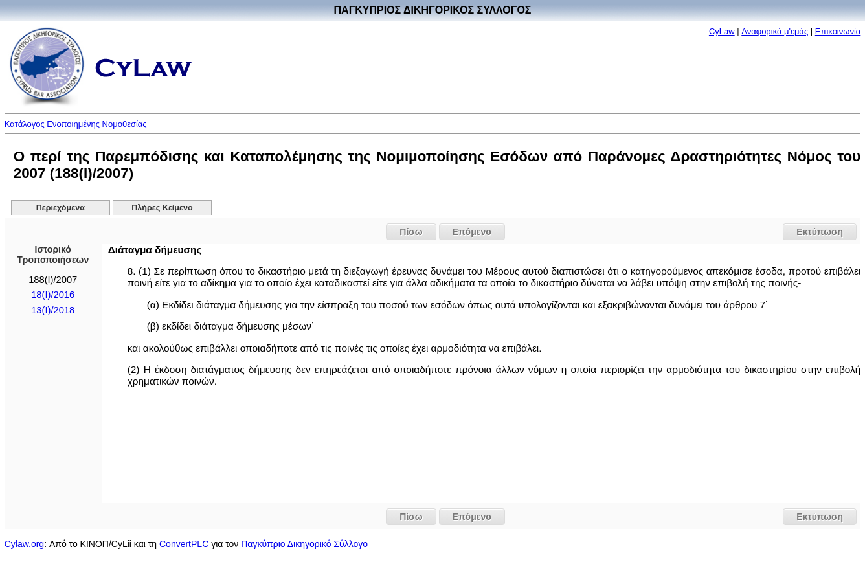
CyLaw (722, 31)
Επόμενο (472, 232)
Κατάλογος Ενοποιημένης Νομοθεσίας (76, 124)
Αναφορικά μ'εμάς (774, 31)
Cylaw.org (24, 544)
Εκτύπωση (819, 232)
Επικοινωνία (838, 31)
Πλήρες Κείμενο (162, 207)
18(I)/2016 (52, 294)
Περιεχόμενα (60, 207)
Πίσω (410, 232)
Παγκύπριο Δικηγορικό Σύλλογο (304, 544)
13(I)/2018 (52, 310)
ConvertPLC (183, 544)
